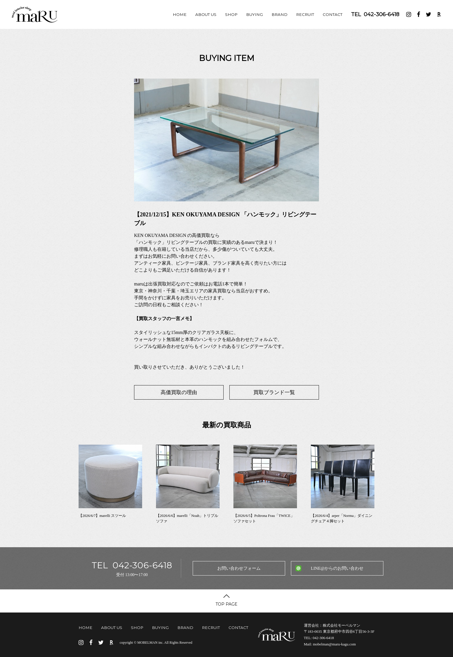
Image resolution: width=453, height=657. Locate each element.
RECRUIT (305, 14)
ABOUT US (205, 14)
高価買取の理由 (179, 392)
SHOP (231, 14)
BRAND (279, 14)
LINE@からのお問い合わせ (337, 568)
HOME (180, 14)
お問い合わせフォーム (239, 568)
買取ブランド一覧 (274, 392)
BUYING (254, 14)
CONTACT (332, 14)
